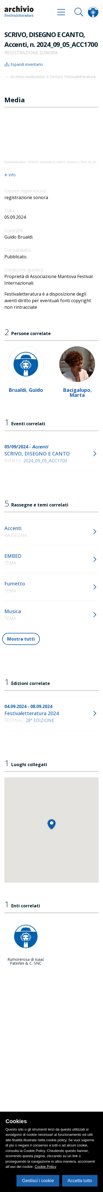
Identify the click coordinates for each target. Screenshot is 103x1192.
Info (10, 175)
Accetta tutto (80, 1180)
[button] (51, 824)
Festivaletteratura (15, 162)
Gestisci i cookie (38, 1180)
